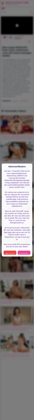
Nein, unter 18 (10, 253)
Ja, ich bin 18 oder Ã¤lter (24, 253)
